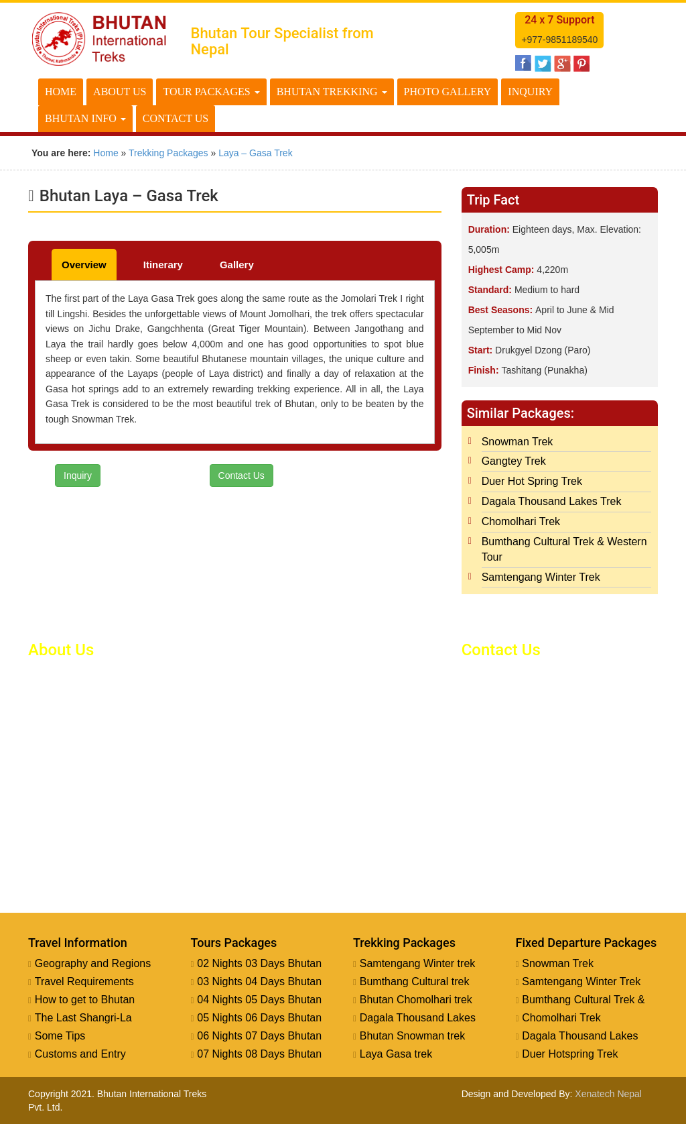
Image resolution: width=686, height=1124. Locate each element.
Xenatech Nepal (608, 1093)
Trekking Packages (168, 153)
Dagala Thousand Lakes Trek (552, 501)
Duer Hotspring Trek (570, 1054)
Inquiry (530, 91)
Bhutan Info (85, 118)
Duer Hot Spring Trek (532, 481)
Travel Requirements (84, 981)
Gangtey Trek (514, 461)
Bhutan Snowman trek (412, 1036)
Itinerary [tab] (163, 264)
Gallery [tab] (237, 264)
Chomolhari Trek (521, 521)
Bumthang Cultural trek (415, 981)
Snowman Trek (517, 441)
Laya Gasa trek (396, 1054)
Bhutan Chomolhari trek (416, 999)
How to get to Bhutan (85, 999)
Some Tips (60, 1036)
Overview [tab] (84, 264)
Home (60, 91)
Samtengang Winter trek (418, 963)
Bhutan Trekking (332, 91)
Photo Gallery (448, 91)
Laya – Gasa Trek (255, 153)
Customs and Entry (80, 1054)
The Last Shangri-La (83, 1017)
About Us (119, 91)
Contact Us (175, 118)
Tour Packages (211, 91)
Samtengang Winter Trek (541, 577)
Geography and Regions (93, 963)
